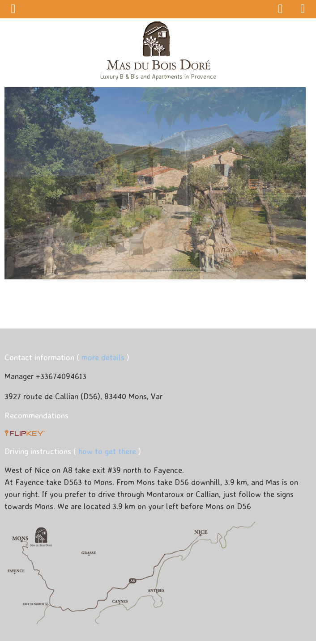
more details (102, 357)
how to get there (107, 451)
